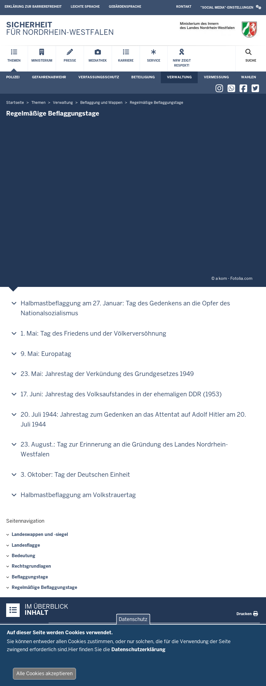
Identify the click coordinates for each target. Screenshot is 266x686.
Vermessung (216, 77)
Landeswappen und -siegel (40, 534)
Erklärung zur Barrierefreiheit (33, 7)
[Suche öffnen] (251, 58)
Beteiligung (143, 77)
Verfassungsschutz (98, 77)
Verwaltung (179, 77)
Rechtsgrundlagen (31, 566)
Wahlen (248, 77)
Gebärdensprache (125, 7)
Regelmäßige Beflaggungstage (44, 587)
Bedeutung (23, 555)
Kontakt (183, 7)
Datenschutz (133, 621)
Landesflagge (26, 545)
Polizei (13, 77)
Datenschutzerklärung (138, 651)
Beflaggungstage (30, 577)
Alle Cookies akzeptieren (44, 675)
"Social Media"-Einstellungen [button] (230, 7)
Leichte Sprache (85, 7)
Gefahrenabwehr (49, 77)
